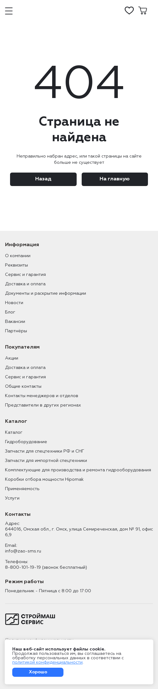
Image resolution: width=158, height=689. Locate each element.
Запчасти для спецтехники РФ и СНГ (44, 451)
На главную (115, 179)
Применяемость (22, 489)
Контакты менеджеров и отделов (41, 396)
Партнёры (16, 331)
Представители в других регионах (43, 405)
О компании (17, 256)
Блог (10, 312)
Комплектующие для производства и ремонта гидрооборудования (78, 470)
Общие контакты (23, 386)
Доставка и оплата (25, 284)
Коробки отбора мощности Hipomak (44, 479)
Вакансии (15, 321)
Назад (43, 179)
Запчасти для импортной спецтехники (46, 460)
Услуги (12, 498)
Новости (14, 303)
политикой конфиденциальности (47, 662)
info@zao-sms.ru (23, 551)
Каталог (14, 432)
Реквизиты (16, 265)
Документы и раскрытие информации (45, 293)
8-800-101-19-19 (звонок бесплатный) (46, 567)
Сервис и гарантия (25, 274)
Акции (11, 358)
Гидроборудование (26, 442)
